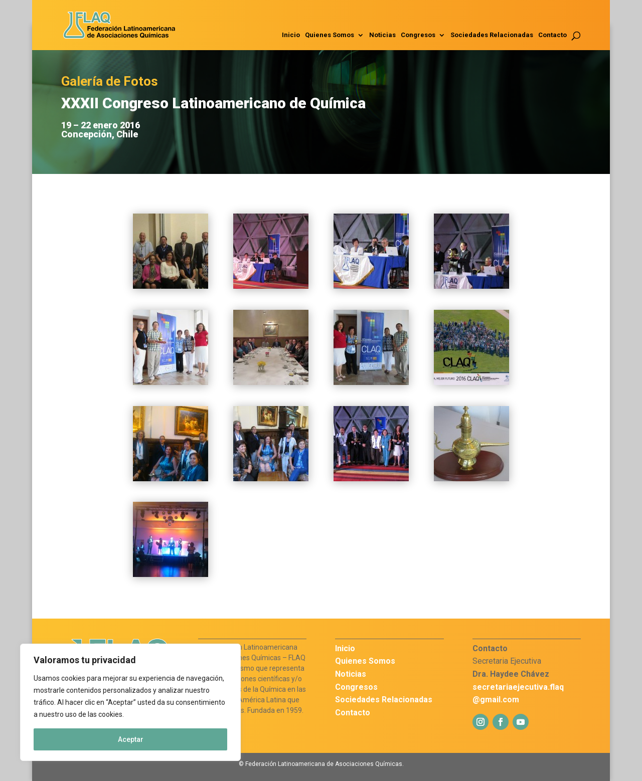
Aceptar (130, 739)
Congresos (418, 35)
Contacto (552, 35)
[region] (130, 702)
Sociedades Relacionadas (491, 35)
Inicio (291, 35)
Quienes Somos (329, 35)
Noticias (382, 35)
